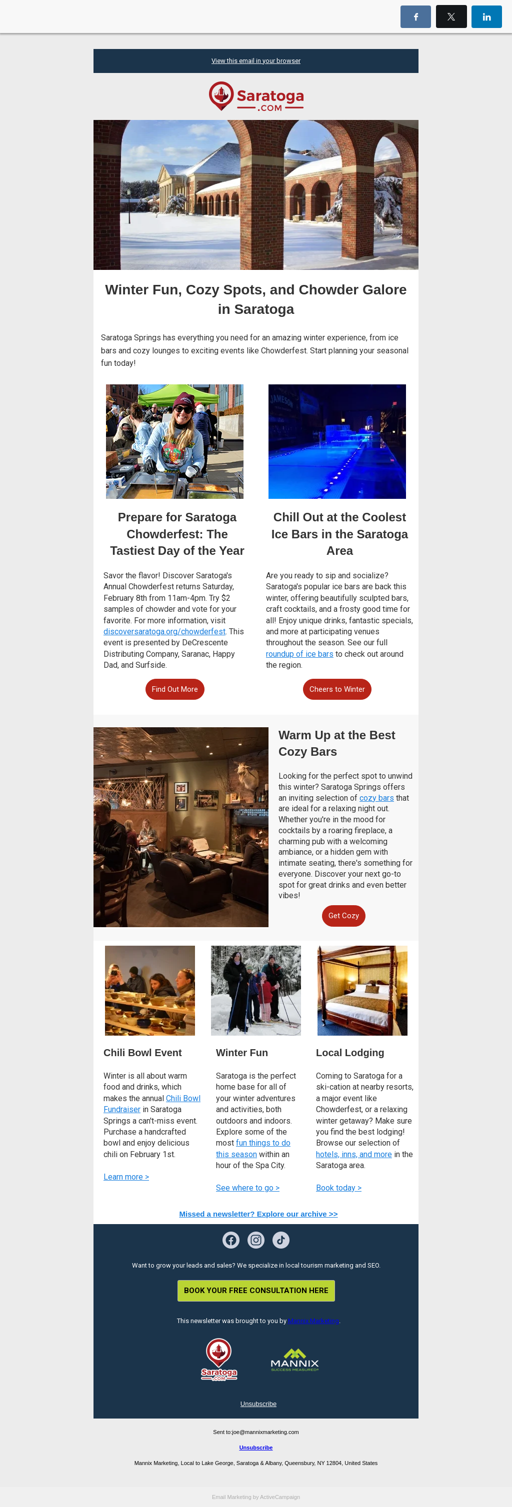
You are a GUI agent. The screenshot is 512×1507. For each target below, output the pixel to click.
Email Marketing (232, 1497)
